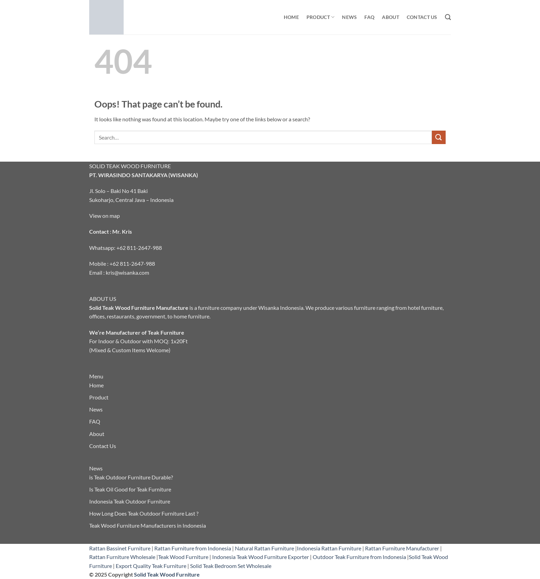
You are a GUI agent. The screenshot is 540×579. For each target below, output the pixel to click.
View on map (104, 215)
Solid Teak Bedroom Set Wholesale (230, 565)
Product (321, 17)
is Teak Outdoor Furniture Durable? (131, 477)
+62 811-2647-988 (139, 247)
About (390, 17)
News (349, 17)
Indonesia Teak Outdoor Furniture (129, 501)
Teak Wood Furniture (183, 556)
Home (291, 17)
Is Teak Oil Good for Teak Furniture (130, 489)
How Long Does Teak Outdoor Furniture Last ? (143, 513)
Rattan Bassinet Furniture (119, 548)
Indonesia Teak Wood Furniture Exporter (260, 556)
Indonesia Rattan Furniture (329, 548)
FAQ (369, 17)
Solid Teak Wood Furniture (167, 574)
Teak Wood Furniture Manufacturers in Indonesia (147, 525)
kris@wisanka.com (127, 272)
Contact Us (422, 17)
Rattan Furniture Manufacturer (402, 548)
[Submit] (439, 137)
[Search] (448, 17)
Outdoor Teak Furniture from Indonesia (359, 556)
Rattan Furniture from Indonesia (192, 548)
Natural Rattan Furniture (264, 548)
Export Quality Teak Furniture (151, 565)
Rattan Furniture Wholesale (122, 556)
